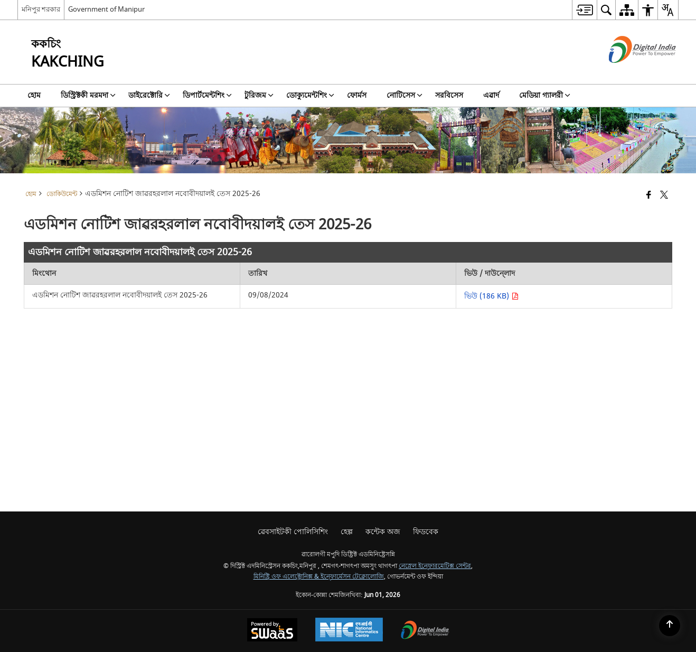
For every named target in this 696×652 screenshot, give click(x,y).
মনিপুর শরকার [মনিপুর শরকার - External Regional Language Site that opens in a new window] (41, 9)
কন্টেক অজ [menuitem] (382, 531)
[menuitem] (584, 10)
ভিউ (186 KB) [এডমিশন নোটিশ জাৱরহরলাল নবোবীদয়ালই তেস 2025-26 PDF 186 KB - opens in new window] (491, 296)
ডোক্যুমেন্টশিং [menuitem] (310, 95)
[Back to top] (669, 625)
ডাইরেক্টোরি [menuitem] (149, 95)
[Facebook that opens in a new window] (648, 195)
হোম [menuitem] (34, 95)
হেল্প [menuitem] (347, 531)
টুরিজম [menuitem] (259, 95)
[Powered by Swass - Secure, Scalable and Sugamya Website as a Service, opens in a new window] (272, 631)
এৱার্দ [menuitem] (491, 95)
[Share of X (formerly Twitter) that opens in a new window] (664, 195)
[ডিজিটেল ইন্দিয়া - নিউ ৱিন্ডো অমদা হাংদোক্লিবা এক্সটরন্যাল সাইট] (629, 72)
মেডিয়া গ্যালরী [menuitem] (544, 95)
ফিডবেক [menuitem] (425, 531)
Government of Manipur (106, 9)
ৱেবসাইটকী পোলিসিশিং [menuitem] (293, 531)
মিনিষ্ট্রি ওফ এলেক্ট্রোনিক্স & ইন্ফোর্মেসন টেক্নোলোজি (318, 576)
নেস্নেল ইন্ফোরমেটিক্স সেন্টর (435, 566)
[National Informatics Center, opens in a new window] (349, 631)
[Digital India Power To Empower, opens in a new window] (425, 631)
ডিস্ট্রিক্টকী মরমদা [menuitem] (88, 95)
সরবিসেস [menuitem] (449, 95)
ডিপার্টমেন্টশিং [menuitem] (207, 95)
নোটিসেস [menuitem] (404, 95)
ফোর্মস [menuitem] (356, 95)
